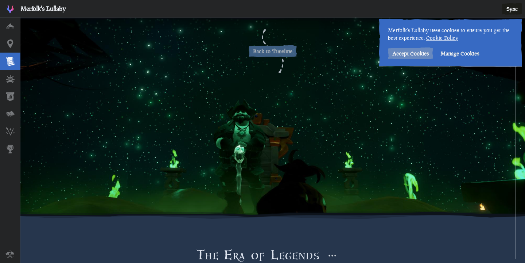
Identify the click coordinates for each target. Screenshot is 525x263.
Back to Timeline (272, 51)
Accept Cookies (410, 53)
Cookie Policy (442, 38)
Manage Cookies (459, 53)
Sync (512, 9)
